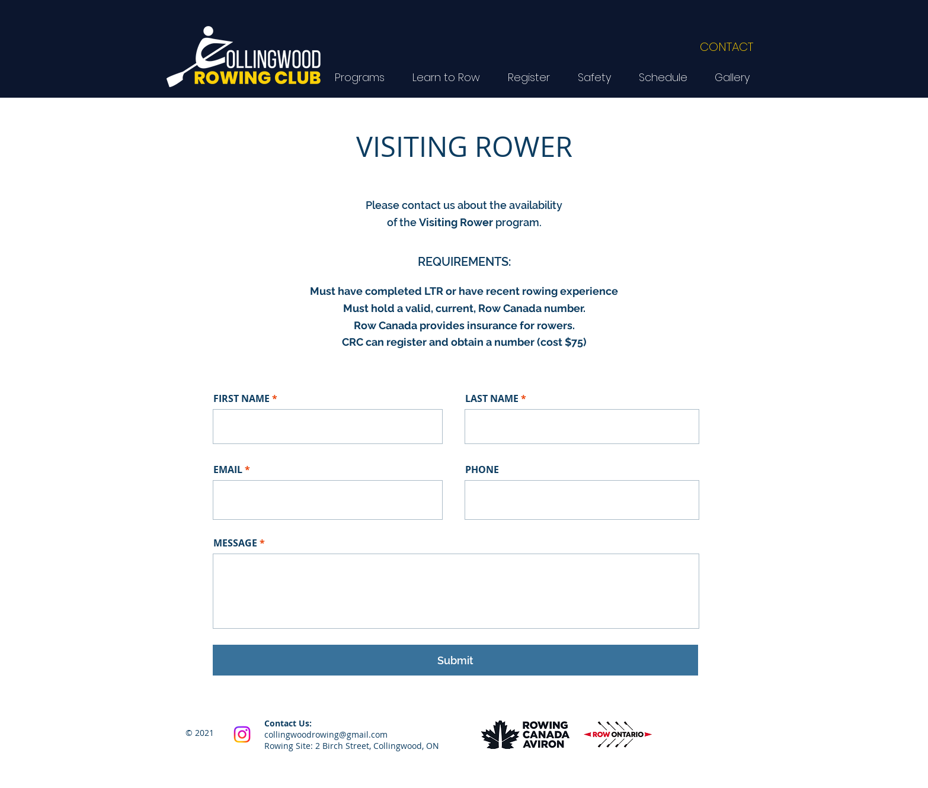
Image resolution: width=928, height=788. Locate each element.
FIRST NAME (241, 398)
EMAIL (227, 469)
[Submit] (455, 660)
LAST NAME (492, 398)
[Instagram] (242, 734)
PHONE (482, 469)
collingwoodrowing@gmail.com (326, 734)
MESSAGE (235, 543)
